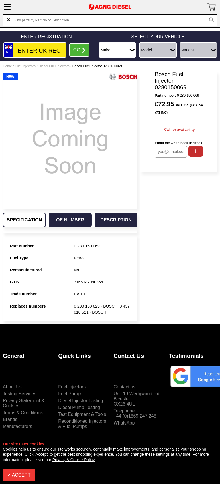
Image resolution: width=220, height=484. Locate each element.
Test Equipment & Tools (82, 414)
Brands (10, 419)
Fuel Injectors (25, 66)
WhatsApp (124, 422)
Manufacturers (17, 426)
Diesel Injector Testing (80, 400)
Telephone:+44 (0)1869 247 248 (135, 413)
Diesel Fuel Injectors (54, 66)
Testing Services (19, 393)
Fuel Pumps (70, 393)
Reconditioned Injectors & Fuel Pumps (82, 424)
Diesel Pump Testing (79, 407)
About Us (12, 386)
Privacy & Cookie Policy (73, 459)
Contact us (124, 386)
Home (7, 66)
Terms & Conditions (23, 412)
